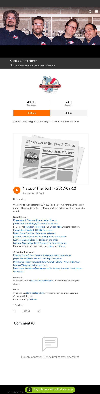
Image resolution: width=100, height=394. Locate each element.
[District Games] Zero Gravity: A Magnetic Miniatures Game (42, 255)
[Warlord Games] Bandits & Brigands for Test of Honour (40, 243)
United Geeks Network (41, 280)
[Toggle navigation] (96, 11)
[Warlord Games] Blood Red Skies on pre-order (35, 239)
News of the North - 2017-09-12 (49, 188)
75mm (62, 246)
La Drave (33, 299)
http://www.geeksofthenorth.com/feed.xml (32, 65)
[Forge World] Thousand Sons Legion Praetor (35, 220)
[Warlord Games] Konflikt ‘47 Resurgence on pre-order (39, 236)
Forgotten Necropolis (34, 226)
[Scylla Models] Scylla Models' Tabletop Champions (37, 258)
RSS (68, 113)
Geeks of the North (23, 60)
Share (31, 113)
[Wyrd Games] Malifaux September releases (34, 233)
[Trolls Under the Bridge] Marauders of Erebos (35, 223)
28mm (51, 246)
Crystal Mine (55, 226)
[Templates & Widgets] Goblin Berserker (33, 230)
